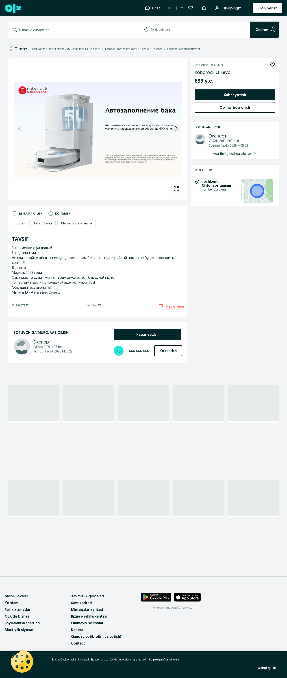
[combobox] (76, 30)
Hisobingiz (231, 8)
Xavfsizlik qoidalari (87, 596)
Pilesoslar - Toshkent (151, 49)
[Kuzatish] (272, 64)
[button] (204, 7)
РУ (181, 8)
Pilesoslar (95, 49)
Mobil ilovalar (16, 596)
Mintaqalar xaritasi (87, 609)
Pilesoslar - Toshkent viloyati (120, 49)
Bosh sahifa (38, 49)
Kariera (77, 629)
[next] (176, 128)
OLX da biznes (17, 616)
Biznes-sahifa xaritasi (89, 616)
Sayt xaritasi (81, 602)
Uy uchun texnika (77, 49)
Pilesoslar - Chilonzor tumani (183, 49)
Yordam (11, 602)
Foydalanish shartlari (22, 623)
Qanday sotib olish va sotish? (96, 636)
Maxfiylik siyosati (20, 629)
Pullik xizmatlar (17, 609)
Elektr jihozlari (56, 49)
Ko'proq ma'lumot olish (164, 659)
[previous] (19, 128)
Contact (78, 643)
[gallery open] (176, 189)
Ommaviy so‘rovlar (87, 623)
